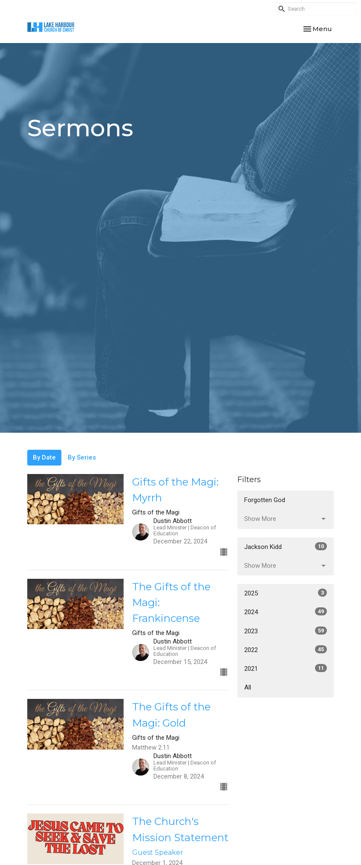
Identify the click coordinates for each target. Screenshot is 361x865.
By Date (44, 457)
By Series (82, 457)
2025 (285, 593)
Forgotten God (264, 500)
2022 (285, 649)
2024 (285, 611)
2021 (285, 668)
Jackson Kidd (285, 546)
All (247, 687)
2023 (285, 630)
